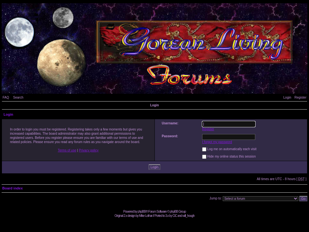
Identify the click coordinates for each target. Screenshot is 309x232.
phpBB (141, 211)
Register (300, 97)
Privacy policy (88, 150)
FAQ (6, 97)
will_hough (188, 216)
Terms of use (67, 150)
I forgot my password (217, 142)
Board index (12, 188)
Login (287, 97)
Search (18, 97)
